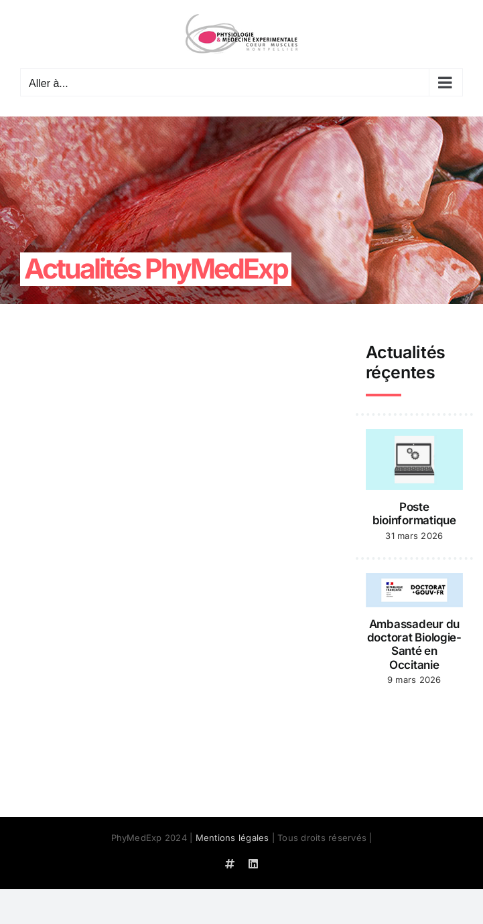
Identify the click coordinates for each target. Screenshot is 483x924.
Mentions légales (232, 837)
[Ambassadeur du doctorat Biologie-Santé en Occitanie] (414, 590)
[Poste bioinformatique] (414, 460)
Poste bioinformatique (414, 513)
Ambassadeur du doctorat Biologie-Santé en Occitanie (414, 644)
